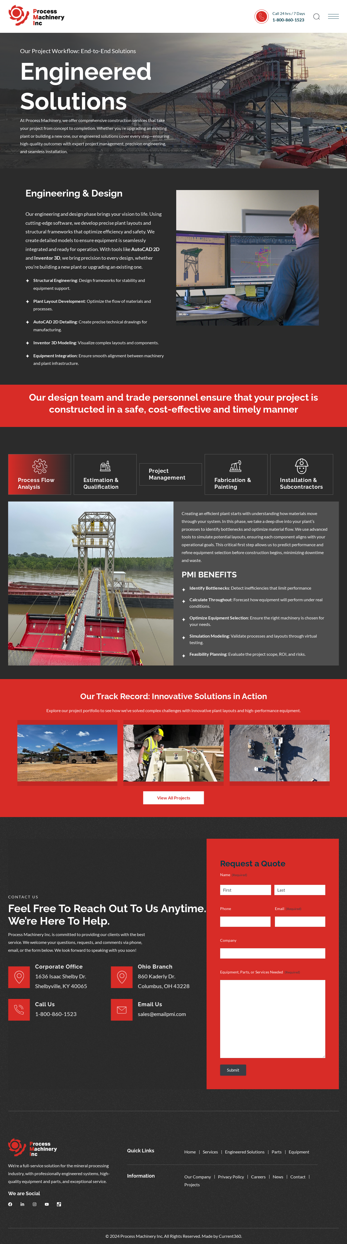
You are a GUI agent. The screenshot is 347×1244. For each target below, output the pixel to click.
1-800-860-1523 (288, 19)
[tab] (39, 475)
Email (288, 908)
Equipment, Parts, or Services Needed (260, 972)
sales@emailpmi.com (151, 1013)
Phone (225, 908)
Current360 (230, 1236)
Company (228, 940)
